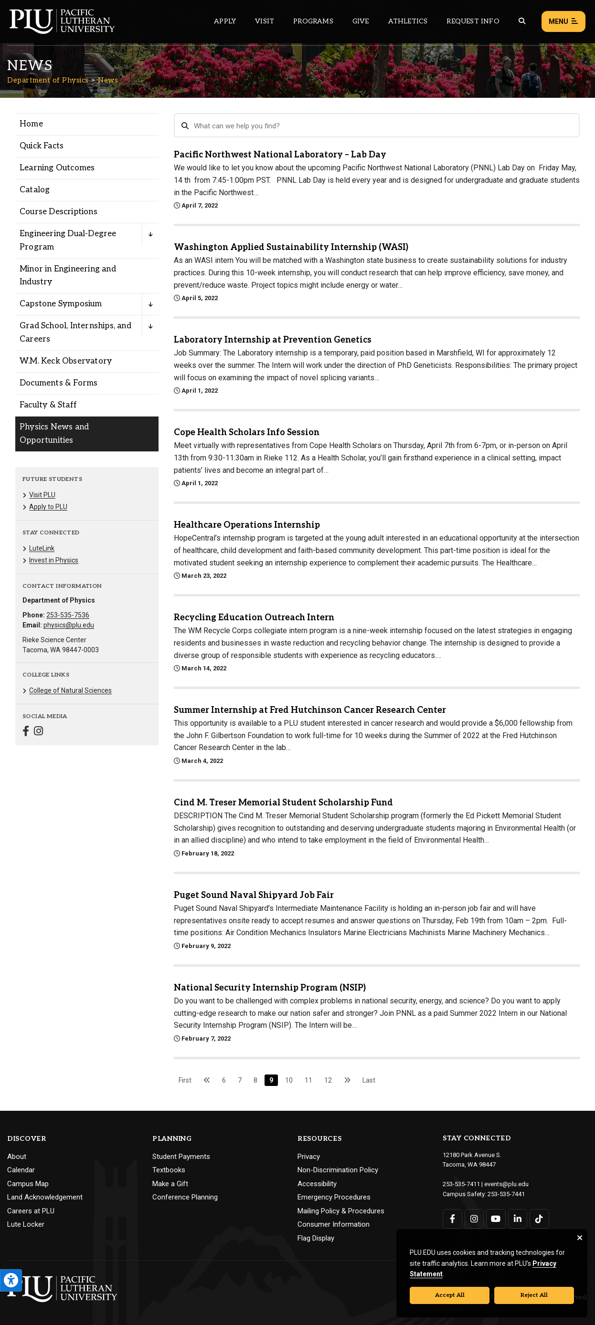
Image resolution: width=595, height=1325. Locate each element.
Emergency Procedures (334, 1197)
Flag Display (316, 1238)
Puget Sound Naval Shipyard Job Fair (254, 895)
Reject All (534, 1295)
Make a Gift (170, 1183)
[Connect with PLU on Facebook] (452, 1219)
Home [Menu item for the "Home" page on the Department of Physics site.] (31, 124)
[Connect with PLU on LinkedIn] (518, 1219)
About (16, 1156)
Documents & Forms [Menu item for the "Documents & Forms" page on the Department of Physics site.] (58, 383)
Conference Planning (185, 1197)
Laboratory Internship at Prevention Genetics (273, 340)
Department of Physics (48, 80)
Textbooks (168, 1170)
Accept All (450, 1295)
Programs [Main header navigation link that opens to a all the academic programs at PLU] (313, 21)
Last (368, 1080)
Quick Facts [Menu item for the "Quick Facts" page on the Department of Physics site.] (42, 146)
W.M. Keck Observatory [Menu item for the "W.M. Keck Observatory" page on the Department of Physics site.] (66, 361)
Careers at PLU (30, 1211)
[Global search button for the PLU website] (522, 21)
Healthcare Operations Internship (247, 525)
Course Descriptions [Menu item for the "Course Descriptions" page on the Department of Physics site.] (58, 212)
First (185, 1080)
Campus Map (28, 1183)
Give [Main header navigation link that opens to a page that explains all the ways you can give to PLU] (360, 21)
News (108, 80)
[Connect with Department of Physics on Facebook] (25, 732)
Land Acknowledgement (45, 1197)
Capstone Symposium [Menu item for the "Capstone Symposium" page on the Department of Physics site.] (61, 304)
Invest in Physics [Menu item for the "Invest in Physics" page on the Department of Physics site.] (53, 560)
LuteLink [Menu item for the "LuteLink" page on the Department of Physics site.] (41, 548)
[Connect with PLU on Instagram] (474, 1219)
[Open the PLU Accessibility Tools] (11, 1280)
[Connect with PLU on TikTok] (539, 1219)
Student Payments (181, 1156)
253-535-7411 (461, 1184)
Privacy (309, 1156)
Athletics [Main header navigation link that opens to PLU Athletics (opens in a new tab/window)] (408, 21)
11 (308, 1080)
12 (328, 1080)
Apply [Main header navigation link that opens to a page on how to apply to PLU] (225, 21)
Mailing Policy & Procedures (341, 1211)
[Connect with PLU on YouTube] (496, 1219)
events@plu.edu (506, 1184)
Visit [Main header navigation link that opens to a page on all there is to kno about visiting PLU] (264, 21)
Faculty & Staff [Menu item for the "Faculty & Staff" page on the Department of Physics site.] (48, 405)
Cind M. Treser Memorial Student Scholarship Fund (283, 803)
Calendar (21, 1170)
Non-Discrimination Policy (338, 1170)
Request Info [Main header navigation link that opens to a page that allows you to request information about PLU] (472, 21)
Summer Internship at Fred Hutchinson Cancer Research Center (310, 710)
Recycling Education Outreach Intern (254, 618)
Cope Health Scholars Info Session (246, 433)
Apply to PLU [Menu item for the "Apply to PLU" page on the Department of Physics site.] (48, 507)
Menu (563, 22)
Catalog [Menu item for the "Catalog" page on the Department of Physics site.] (35, 190)
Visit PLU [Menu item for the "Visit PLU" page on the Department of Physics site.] (42, 495)
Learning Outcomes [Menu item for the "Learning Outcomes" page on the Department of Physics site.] (57, 168)
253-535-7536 (67, 615)
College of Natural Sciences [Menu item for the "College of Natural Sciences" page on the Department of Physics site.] (70, 690)
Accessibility (317, 1183)
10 (289, 1080)
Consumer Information (334, 1224)
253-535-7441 (506, 1194)
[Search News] (377, 125)
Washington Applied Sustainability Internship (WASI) (291, 247)
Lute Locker (25, 1224)
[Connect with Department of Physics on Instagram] (38, 732)
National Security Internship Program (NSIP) (270, 988)
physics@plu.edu (68, 625)
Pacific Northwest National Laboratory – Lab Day (280, 155)
